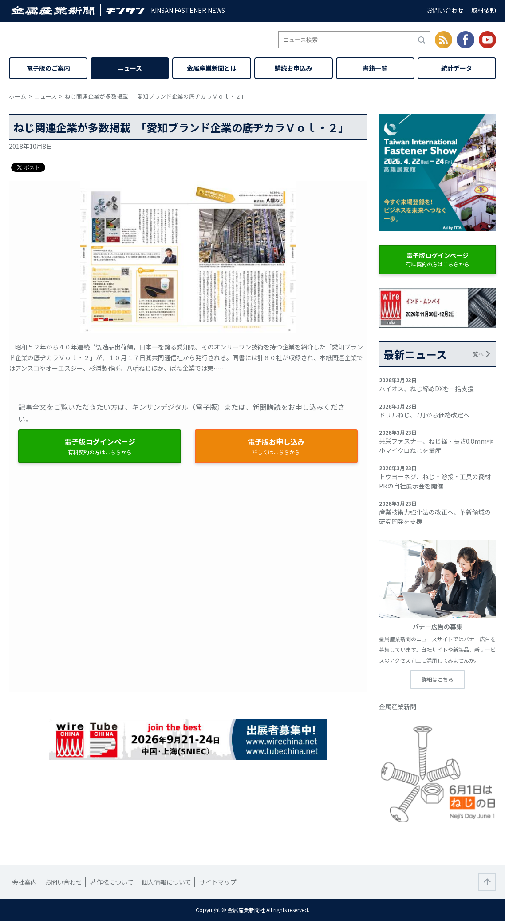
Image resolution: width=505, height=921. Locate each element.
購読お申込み (293, 68)
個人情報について (166, 881)
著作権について (112, 881)
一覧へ (476, 353)
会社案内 (24, 881)
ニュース (130, 68)
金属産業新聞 (397, 706)
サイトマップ (218, 881)
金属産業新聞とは (212, 68)
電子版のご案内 (48, 68)
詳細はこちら (438, 679)
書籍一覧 (375, 68)
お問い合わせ (445, 10)
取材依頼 (483, 10)
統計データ (456, 68)
